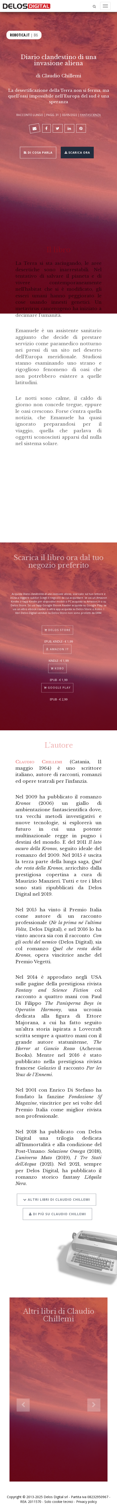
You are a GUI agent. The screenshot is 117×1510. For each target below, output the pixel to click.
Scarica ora (77, 152)
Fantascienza (90, 115)
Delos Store (57, 627)
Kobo (57, 665)
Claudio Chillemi (61, 76)
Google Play (57, 684)
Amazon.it (57, 646)
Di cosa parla (38, 152)
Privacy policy (86, 1501)
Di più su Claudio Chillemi (57, 1209)
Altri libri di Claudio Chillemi (56, 1195)
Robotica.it (20, 34)
